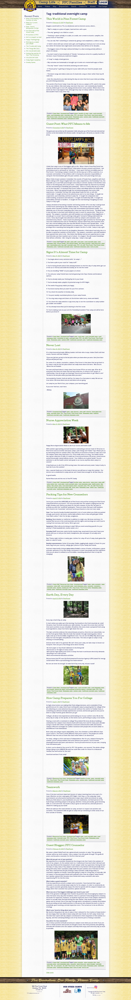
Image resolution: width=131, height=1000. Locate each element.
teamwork (50, 839)
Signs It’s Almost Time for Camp (66, 252)
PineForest (69, 22)
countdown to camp (63, 338)
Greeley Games (30, 62)
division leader (61, 243)
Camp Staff (56, 241)
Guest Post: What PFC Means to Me (68, 124)
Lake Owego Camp (78, 993)
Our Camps (103, 6)
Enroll (73, 6)
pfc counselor (58, 965)
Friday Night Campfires (33, 60)
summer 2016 (65, 339)
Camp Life (47, 2)
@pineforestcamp (95, 988)
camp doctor (86, 482)
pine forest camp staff (64, 487)
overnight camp (68, 115)
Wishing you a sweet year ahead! (32, 43)
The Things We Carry (32, 48)
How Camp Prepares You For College (69, 698)
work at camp (94, 246)
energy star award (60, 689)
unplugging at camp (73, 118)
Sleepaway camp (78, 116)
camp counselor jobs (90, 962)
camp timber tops (52, 484)
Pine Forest (87, 115)
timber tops (93, 487)
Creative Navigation (98, 995)
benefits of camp (83, 113)
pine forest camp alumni (65, 116)
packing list (65, 587)
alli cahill (67, 241)
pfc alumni (80, 115)
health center (96, 484)
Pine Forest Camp (52, 116)
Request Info (63, 6)
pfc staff (82, 245)
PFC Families (72, 3)
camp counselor (96, 584)
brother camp (78, 482)
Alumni (93, 6)
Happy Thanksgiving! (32, 40)
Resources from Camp (66, 584)
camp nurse (94, 482)
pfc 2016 (85, 338)
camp (90, 113)
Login (103, 2)
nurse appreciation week (69, 485)
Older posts (50, 972)
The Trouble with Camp (33, 46)
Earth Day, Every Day (60, 595)
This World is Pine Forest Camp (66, 19)
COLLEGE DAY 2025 (32, 57)
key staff (64, 245)
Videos (47, 6)
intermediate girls (55, 245)
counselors (97, 586)
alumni (76, 113)
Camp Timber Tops (67, 993)
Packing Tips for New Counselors (67, 495)
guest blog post (96, 243)
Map (54, 6)
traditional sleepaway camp (59, 118)
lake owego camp (56, 485)
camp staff (73, 241)
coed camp (80, 241)
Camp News (56, 113)
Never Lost (53, 345)
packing (59, 587)
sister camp (75, 487)
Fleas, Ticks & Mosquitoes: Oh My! (32, 27)
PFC (75, 115)
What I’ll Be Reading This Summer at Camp (34, 19)
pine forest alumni (97, 115)
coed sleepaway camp (57, 115)
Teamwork (53, 787)
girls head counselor (85, 243)
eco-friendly (50, 689)
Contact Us (83, 6)
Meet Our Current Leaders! (31, 23)
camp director (74, 411)
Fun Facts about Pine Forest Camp (32, 31)
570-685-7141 (39, 991)
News (40, 6)
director (88, 411)
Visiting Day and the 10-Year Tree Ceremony (33, 54)
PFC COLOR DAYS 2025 (33, 51)
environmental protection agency (76, 689)
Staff (91, 2)
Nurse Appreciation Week (62, 421)
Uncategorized (64, 113)
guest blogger (91, 964)
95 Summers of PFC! (32, 35)
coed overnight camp (90, 241)
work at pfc (85, 967)
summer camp (88, 116)
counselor (90, 586)
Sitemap (101, 993)
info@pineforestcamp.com (42, 996)
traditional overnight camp (65, 246)
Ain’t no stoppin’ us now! (33, 37)
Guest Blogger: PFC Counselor (65, 845)
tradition (95, 413)
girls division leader (72, 243)
